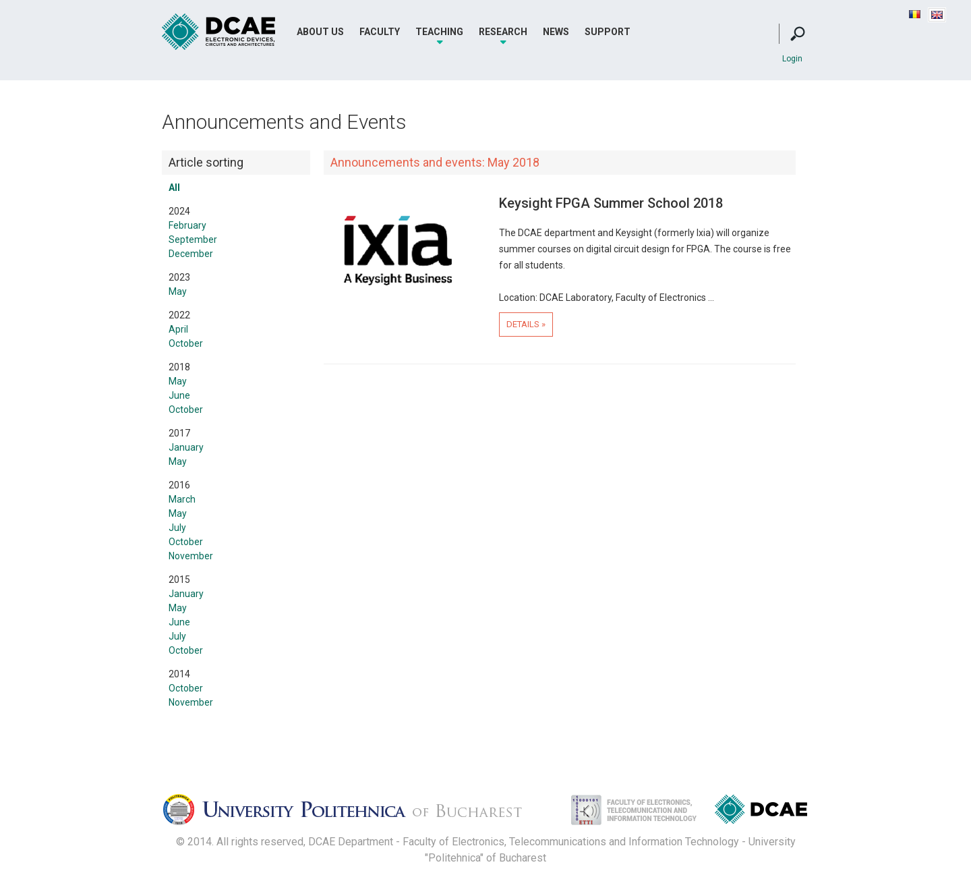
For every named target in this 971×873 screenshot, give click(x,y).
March (182, 499)
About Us (320, 31)
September (193, 239)
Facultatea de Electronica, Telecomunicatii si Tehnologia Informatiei (619, 813)
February (187, 225)
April (178, 329)
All (174, 187)
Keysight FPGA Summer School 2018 (611, 203)
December (191, 253)
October (186, 343)
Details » (526, 324)
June (179, 395)
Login (792, 58)
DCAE (219, 32)
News (556, 31)
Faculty (379, 31)
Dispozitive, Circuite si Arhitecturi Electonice (760, 811)
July (177, 527)
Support (607, 31)
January (186, 447)
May (178, 291)
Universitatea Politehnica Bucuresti (354, 813)
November (191, 556)
